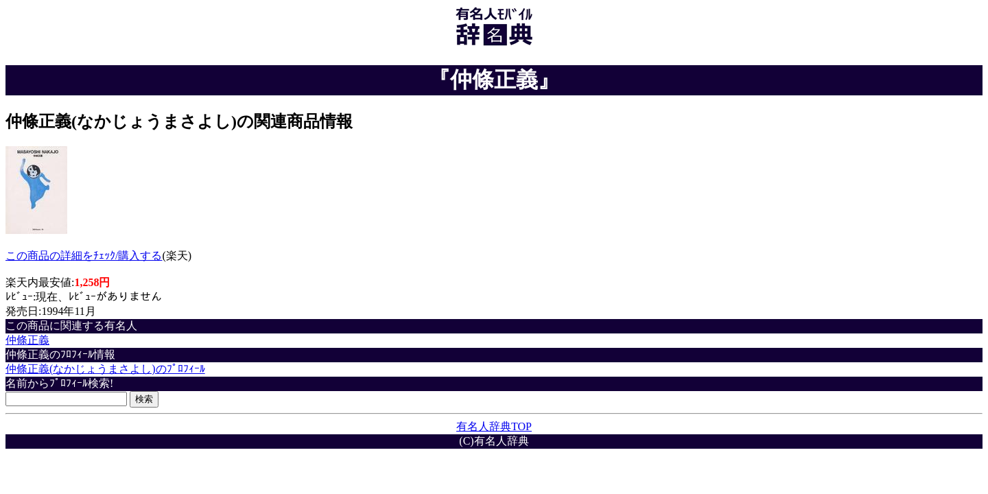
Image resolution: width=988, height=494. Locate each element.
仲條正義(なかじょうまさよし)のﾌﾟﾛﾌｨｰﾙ (105, 369)
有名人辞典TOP (494, 426)
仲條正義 (27, 340)
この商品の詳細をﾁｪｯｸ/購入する (83, 255)
